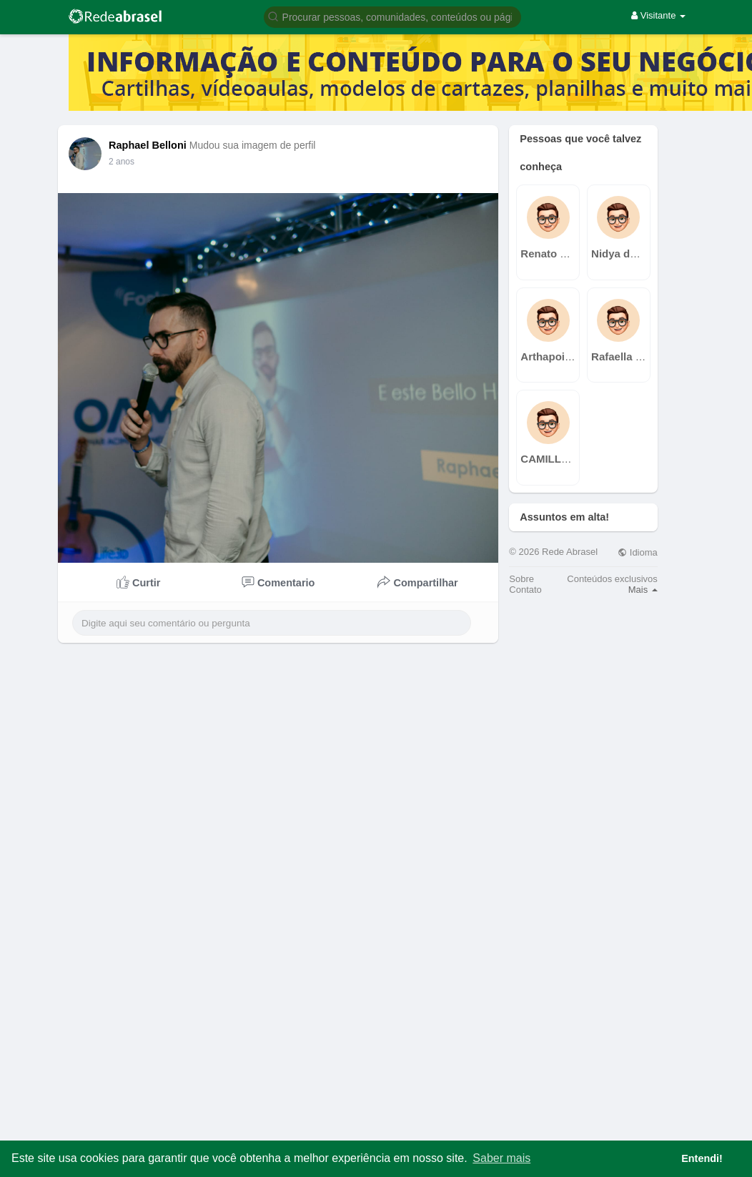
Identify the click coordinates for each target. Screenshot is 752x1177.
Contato (525, 589)
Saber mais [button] (501, 1158)
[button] (392, 16)
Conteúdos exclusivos (612, 578)
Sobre (521, 578)
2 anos (121, 162)
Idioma (638, 552)
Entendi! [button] (702, 1158)
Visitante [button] (658, 15)
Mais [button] (643, 589)
